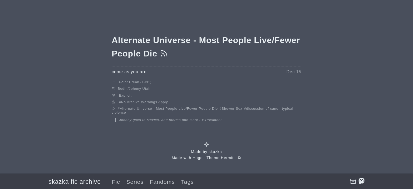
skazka (215, 152)
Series (135, 182)
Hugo (198, 158)
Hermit (227, 158)
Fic (116, 182)
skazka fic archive (74, 181)
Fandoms (162, 182)
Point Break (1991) (135, 82)
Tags (187, 182)
